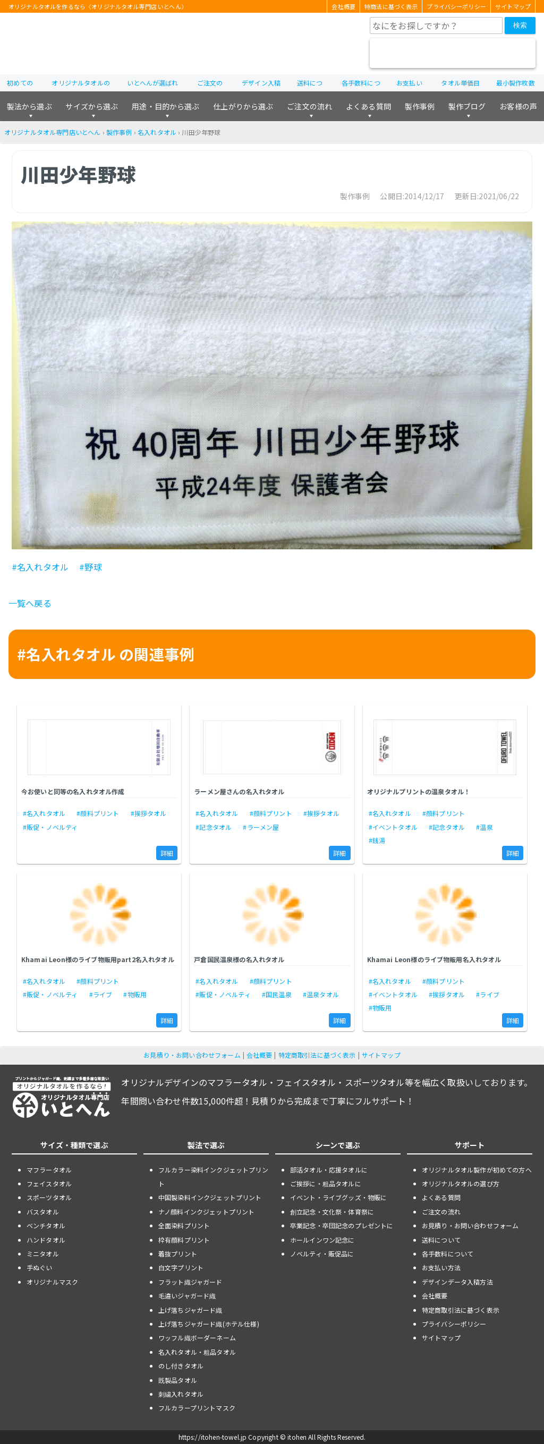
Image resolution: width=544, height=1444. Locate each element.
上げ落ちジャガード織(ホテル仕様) (208, 1323)
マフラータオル (49, 1169)
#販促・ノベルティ (50, 826)
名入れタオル (157, 132)
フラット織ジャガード (190, 1281)
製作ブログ (467, 106)
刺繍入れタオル (180, 1393)
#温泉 (484, 826)
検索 (520, 25)
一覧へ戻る (30, 603)
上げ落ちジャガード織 (190, 1309)
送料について (441, 1239)
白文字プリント (180, 1267)
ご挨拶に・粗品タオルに (325, 1183)
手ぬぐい (40, 1267)
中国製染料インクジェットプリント (210, 1197)
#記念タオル (214, 826)
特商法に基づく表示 (391, 6)
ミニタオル (43, 1253)
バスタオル (43, 1211)
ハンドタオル (46, 1239)
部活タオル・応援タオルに (329, 1169)
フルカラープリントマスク (196, 1407)
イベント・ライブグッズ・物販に (338, 1197)
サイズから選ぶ (91, 106)
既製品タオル (177, 1379)
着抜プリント (177, 1253)
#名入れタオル (40, 566)
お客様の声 (518, 106)
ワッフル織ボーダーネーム (197, 1337)
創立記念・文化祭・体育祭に (332, 1211)
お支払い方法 (441, 1267)
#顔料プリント (97, 813)
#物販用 (135, 994)
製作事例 (420, 106)
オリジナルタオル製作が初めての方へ (477, 1169)
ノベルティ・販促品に (322, 1253)
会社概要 (343, 6)
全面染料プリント (184, 1225)
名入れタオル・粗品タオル (197, 1351)
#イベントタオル (393, 826)
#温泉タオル (321, 994)
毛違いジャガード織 (187, 1295)
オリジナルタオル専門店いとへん (52, 132)
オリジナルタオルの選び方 (460, 1183)
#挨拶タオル (149, 813)
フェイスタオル (49, 1183)
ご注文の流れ (309, 106)
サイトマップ (513, 6)
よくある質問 (368, 106)
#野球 (90, 566)
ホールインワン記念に (322, 1239)
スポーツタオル (49, 1197)
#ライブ (101, 994)
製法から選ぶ (29, 106)
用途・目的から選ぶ (165, 106)
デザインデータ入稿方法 (457, 1281)
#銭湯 (377, 840)
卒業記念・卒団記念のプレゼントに (342, 1225)
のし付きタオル (180, 1365)
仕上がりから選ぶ (243, 106)
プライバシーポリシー (456, 6)
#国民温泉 (277, 994)
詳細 (166, 852)
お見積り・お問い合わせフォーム (191, 1054)
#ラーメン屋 (261, 826)
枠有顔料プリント (184, 1239)
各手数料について (447, 1253)
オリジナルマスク (52, 1281)
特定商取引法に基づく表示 (317, 1054)
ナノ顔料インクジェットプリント (206, 1211)
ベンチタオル (46, 1225)
